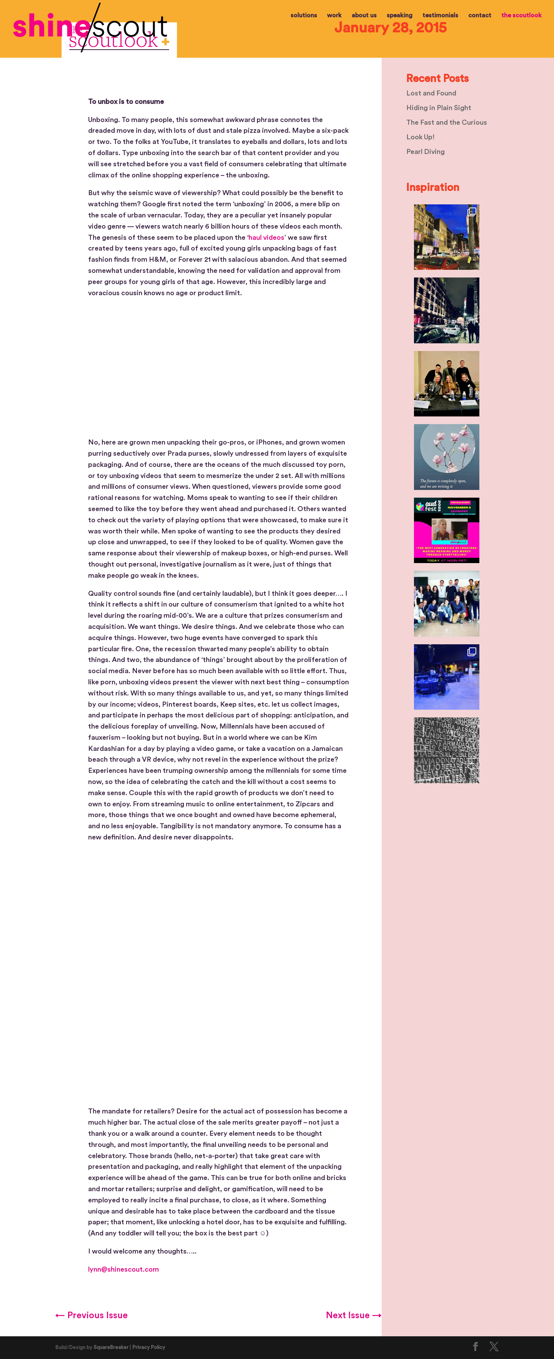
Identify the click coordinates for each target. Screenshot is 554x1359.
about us (364, 15)
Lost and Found (431, 93)
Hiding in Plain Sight (438, 107)
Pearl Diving (425, 151)
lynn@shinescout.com (123, 1269)
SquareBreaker (110, 1347)
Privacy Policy (148, 1347)
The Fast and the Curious (446, 122)
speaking (399, 15)
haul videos (266, 237)
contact (479, 15)
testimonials (440, 15)
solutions (303, 15)
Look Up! (420, 137)
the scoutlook (521, 15)
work (334, 15)
